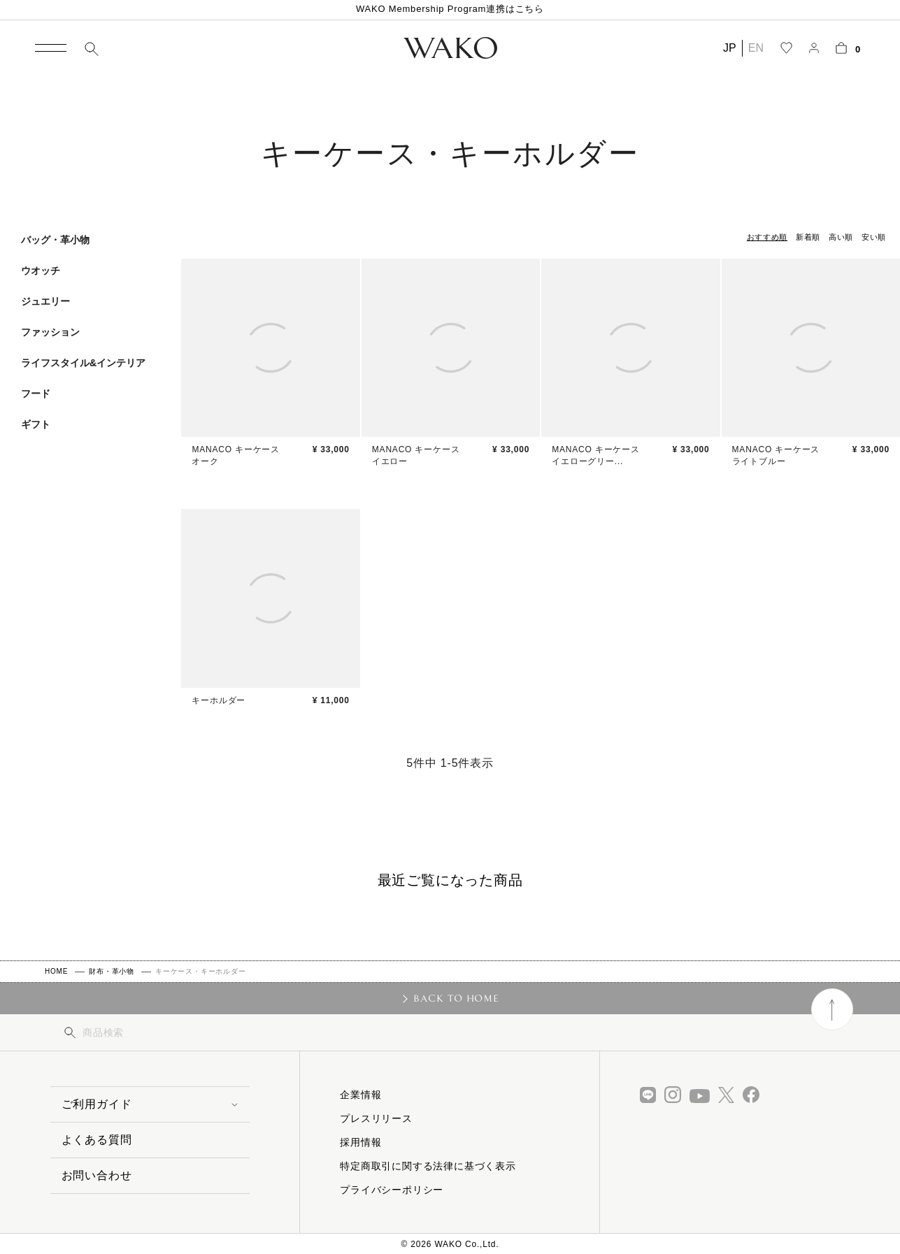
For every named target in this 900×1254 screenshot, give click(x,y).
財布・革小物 (111, 971)
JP (729, 48)
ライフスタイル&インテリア (83, 362)
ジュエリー (45, 301)
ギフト (35, 424)
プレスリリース (376, 1118)
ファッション (50, 332)
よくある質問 (97, 1140)
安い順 (874, 237)
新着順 (808, 237)
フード (35, 393)
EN (756, 48)
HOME (56, 971)
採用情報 (360, 1142)
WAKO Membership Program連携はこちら (450, 8)
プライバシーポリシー (391, 1189)
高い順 (841, 237)
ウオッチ (40, 270)
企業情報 (360, 1094)
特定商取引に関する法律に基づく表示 (428, 1166)
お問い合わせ (97, 1175)
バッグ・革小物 (55, 239)
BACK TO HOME (456, 998)
